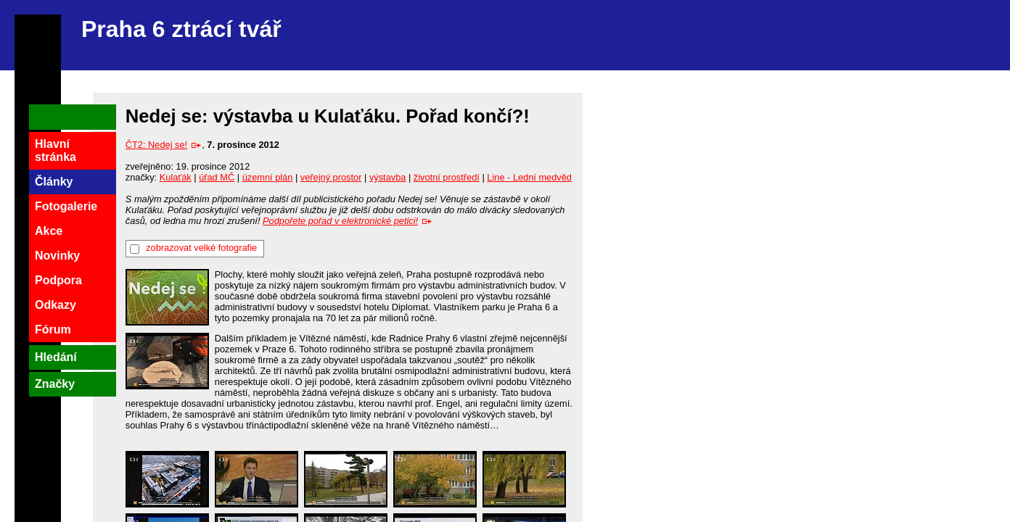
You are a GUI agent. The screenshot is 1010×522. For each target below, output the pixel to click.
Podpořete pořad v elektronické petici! (347, 220)
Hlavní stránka (55, 150)
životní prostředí (447, 177)
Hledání (56, 357)
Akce (48, 231)
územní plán (267, 177)
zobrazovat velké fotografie (201, 247)
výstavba (387, 177)
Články (54, 181)
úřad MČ (216, 177)
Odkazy (55, 305)
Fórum (53, 329)
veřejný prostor (331, 177)
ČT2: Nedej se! (164, 144)
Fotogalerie (66, 206)
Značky (55, 384)
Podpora (58, 280)
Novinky (57, 255)
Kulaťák (176, 177)
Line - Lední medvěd (529, 177)
